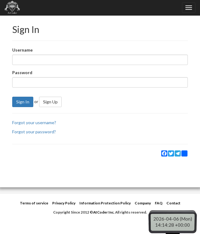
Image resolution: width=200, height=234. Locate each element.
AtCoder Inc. (104, 212)
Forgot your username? (34, 122)
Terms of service (34, 203)
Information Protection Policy (105, 203)
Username (22, 49)
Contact (173, 203)
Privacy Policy (63, 203)
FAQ (158, 203)
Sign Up (50, 101)
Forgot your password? (34, 131)
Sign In (22, 101)
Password (22, 72)
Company (143, 203)
